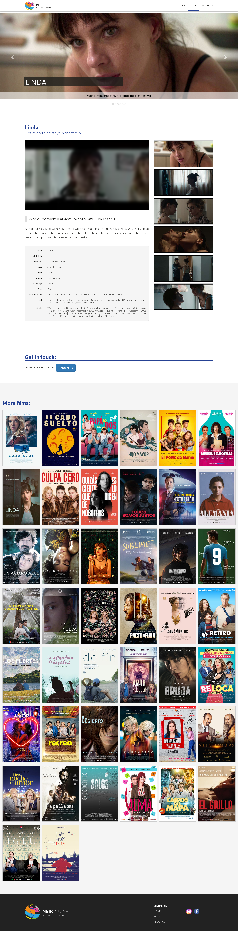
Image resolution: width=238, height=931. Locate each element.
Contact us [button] (66, 368)
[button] (12, 56)
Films (193, 5)
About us (207, 5)
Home (181, 5)
